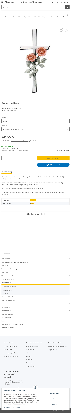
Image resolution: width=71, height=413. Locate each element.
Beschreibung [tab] (6, 172)
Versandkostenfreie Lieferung (20, 141)
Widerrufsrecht (30, 366)
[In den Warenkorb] (2, 25)
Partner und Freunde (10, 346)
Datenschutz (30, 350)
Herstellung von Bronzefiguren (57, 346)
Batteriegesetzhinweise (33, 363)
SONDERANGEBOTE (7, 328)
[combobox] (35, 121)
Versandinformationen (11, 356)
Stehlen (5, 293)
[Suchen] (33, 7)
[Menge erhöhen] (32, 158)
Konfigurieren (54, 399)
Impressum (29, 359)
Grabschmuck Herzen (8, 300)
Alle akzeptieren (54, 393)
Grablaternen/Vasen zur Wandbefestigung (14, 262)
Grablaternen (5, 259)
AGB (27, 353)
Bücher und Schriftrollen (9, 297)
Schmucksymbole (6, 311)
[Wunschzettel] (57, 2)
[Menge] (18, 158)
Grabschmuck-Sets (7, 314)
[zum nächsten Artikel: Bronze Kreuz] (68, 15)
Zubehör (4, 321)
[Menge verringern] (4, 158)
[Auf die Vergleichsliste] (61, 30)
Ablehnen (54, 404)
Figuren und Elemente (8, 279)
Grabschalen (5, 272)
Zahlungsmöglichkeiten (11, 353)
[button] (53, 2)
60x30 (31, 203)
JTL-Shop (61, 410)
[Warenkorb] (64, 2)
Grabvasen (4, 265)
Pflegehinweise (52, 350)
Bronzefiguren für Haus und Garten (12, 324)
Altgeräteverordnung (32, 346)
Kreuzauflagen (12, 110)
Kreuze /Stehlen (6, 283)
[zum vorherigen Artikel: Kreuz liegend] (68, 19)
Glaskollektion (5, 307)
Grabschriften (5, 304)
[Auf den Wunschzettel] (66, 30)
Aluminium (33, 200)
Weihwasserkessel (7, 276)
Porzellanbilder (6, 317)
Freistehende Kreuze (9, 287)
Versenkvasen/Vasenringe (9, 269)
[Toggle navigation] (2, 1)
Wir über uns (8, 350)
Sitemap (28, 356)
